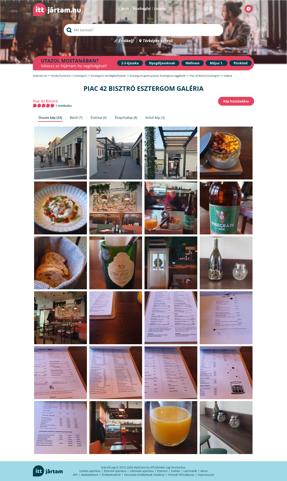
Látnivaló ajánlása (142, 471)
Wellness (193, 63)
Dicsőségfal (142, 8)
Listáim (160, 8)
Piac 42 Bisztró (45, 101)
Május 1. (216, 63)
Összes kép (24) (50, 117)
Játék (125, 8)
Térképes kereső (158, 41)
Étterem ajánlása (115, 471)
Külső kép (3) (155, 117)
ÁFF (75, 475)
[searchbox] (143, 30)
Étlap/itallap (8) (126, 117)
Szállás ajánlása (89, 471)
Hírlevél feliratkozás (181, 475)
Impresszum (206, 475)
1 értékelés (63, 106)
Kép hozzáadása (236, 101)
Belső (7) (76, 117)
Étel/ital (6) (99, 117)
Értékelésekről (111, 475)
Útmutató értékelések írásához (144, 475)
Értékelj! (126, 41)
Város (204, 471)
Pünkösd (241, 63)
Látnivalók (190, 471)
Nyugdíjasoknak (162, 63)
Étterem (162, 471)
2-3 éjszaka (130, 63)
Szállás (175, 471)
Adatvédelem (89, 475)
